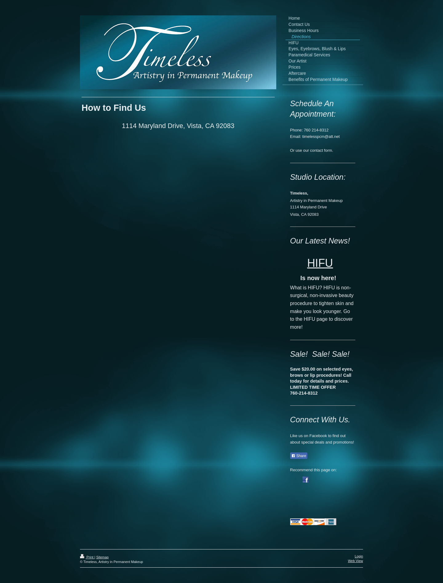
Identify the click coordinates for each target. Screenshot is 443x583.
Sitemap (102, 557)
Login (359, 556)
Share (298, 456)
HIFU (320, 263)
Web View (355, 561)
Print (87, 557)
